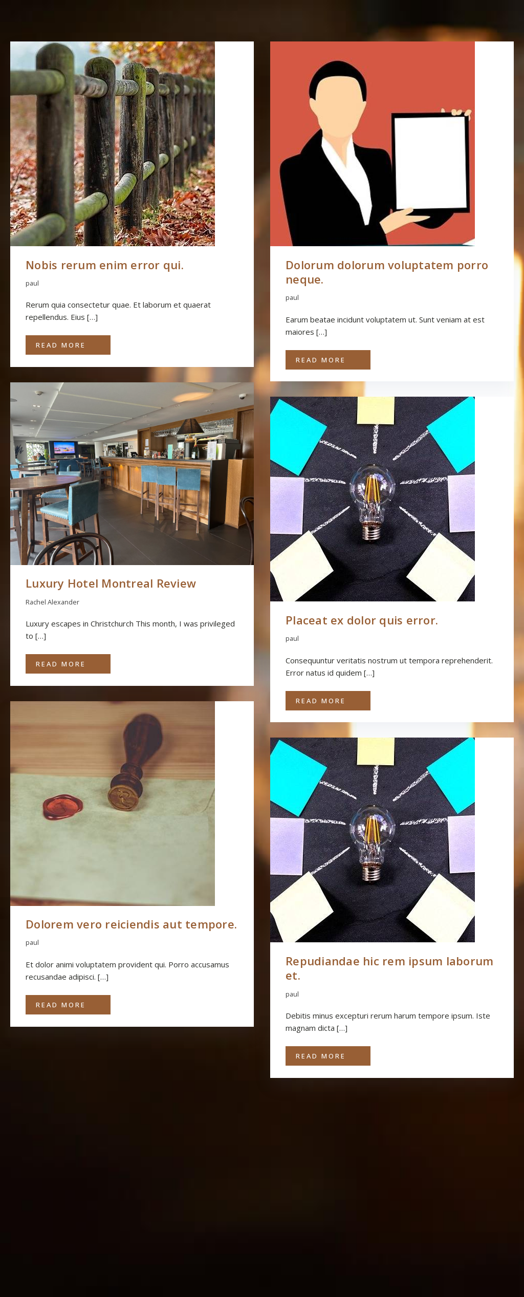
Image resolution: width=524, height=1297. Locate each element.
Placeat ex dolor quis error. (362, 620)
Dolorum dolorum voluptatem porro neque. (387, 272)
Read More (61, 345)
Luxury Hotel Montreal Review (111, 583)
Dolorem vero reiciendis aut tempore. (131, 924)
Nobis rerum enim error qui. (105, 264)
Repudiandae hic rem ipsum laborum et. (389, 968)
